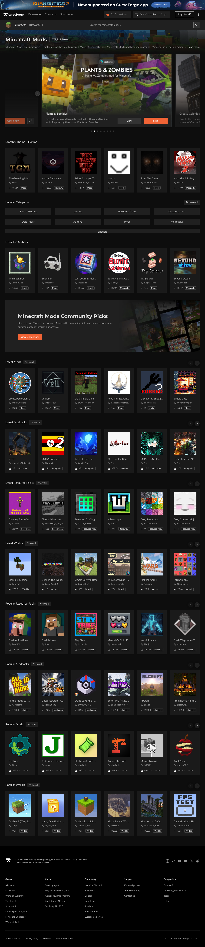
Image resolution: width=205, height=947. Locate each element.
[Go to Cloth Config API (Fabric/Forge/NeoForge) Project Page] (86, 753)
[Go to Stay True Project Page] (86, 632)
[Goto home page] (13, 14)
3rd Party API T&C (54, 906)
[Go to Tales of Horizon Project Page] (86, 451)
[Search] (196, 25)
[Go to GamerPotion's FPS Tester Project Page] (185, 813)
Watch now (142, 121)
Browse (35, 14)
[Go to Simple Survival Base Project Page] (86, 571)
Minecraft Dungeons (15, 917)
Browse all (192, 202)
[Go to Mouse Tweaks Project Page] (152, 753)
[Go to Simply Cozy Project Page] (185, 390)
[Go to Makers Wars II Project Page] (152, 571)
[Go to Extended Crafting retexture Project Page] (86, 511)
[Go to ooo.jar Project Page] (119, 170)
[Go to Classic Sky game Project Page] (20, 571)
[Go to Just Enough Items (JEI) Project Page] (53, 753)
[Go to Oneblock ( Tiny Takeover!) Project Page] (20, 813)
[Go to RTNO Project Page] (20, 451)
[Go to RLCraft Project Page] (152, 692)
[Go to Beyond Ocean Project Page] (185, 270)
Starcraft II (10, 906)
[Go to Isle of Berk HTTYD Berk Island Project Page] (119, 813)
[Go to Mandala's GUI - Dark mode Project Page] (119, 632)
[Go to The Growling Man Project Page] (20, 170)
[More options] (198, 14)
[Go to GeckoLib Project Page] (20, 753)
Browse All (36, 24)
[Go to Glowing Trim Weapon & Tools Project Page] (20, 511)
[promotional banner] (102, 5)
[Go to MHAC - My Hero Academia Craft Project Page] (152, 451)
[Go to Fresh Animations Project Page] (20, 632)
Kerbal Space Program (16, 912)
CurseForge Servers (94, 917)
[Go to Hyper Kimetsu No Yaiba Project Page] (185, 451)
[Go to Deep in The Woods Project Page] (53, 571)
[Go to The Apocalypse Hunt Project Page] (119, 571)
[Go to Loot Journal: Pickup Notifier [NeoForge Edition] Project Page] (86, 270)
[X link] (192, 861)
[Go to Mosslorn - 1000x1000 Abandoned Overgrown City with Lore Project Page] (152, 813)
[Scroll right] (197, 363)
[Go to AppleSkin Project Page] (185, 753)
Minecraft (10, 891)
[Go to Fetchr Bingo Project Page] (185, 571)
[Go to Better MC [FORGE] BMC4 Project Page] (119, 692)
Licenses (47, 939)
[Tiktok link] (173, 861)
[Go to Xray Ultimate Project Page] (152, 632)
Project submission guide (57, 891)
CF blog (88, 896)
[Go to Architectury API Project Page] (119, 753)
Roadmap (89, 906)
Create (51, 14)
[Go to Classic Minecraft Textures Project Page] (53, 511)
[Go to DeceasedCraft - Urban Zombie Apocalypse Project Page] (53, 692)
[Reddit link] (198, 861)
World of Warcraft (14, 896)
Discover (20, 24)
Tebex (166, 896)
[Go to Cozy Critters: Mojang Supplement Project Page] (185, 511)
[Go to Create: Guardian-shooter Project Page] (20, 390)
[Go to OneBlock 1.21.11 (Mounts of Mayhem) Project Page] (86, 813)
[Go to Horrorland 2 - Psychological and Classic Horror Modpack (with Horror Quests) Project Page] (185, 170)
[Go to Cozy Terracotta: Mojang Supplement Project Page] (152, 511)
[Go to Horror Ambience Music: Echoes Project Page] (53, 170)
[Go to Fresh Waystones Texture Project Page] (185, 632)
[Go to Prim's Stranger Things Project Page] (86, 170)
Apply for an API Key (55, 901)
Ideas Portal (90, 891)
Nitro (166, 901)
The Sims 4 (10, 901)
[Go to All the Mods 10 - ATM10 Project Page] (20, 692)
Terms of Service (12, 939)
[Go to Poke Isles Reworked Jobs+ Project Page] (119, 390)
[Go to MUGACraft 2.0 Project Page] (53, 451)
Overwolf (168, 885)
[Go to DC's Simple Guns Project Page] (86, 390)
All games (10, 885)
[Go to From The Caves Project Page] (152, 170)
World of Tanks (12, 922)
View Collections (29, 337)
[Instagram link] (167, 861)
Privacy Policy (32, 939)
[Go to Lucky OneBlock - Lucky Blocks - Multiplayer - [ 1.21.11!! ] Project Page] (53, 813)
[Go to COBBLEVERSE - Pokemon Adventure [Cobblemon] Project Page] (86, 692)
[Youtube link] (180, 861)
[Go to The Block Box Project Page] (20, 270)
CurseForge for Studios (175, 891)
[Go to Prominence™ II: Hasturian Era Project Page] (185, 692)
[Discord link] (186, 861)
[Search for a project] (140, 25)
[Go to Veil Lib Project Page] (53, 390)
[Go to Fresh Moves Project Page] (53, 632)
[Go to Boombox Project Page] (53, 270)
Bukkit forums (91, 912)
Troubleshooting (132, 891)
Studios (67, 14)
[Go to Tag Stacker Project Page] (152, 270)
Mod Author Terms (64, 939)
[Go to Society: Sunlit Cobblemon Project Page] (119, 270)
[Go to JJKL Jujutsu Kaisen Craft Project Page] (119, 451)
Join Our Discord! (93, 885)
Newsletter (90, 901)
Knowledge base (132, 885)
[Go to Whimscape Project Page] (119, 511)
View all (29, 362)
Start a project (52, 885)
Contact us (129, 896)
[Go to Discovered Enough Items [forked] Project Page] (152, 390)
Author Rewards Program (57, 896)
